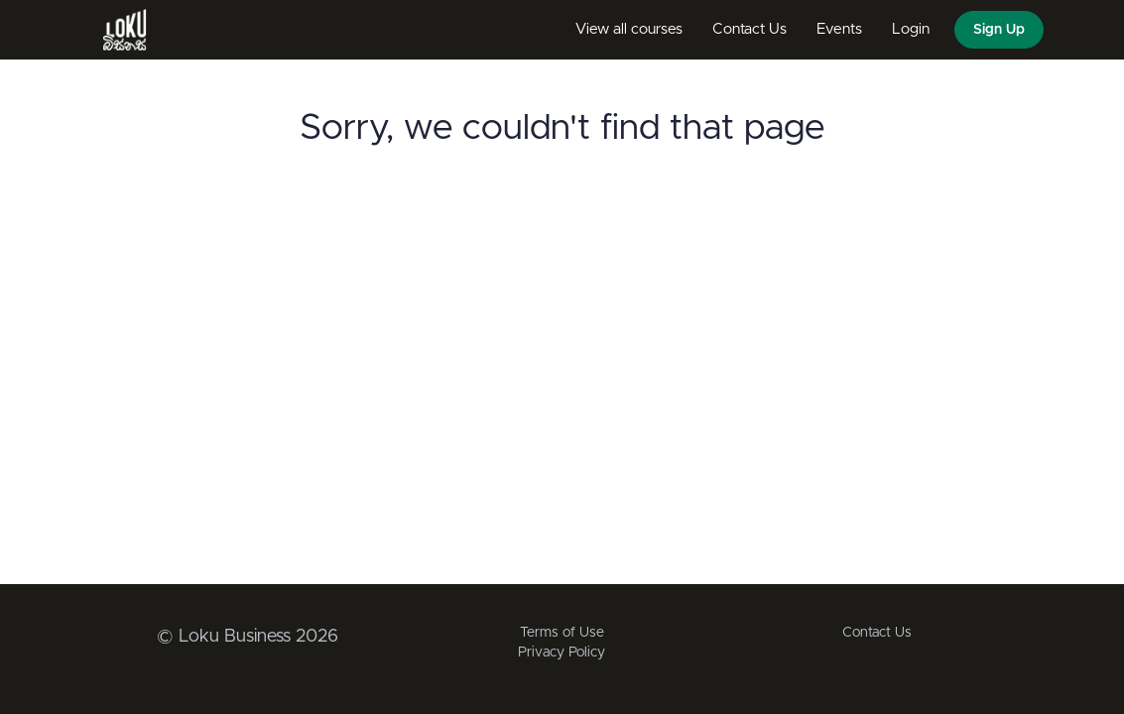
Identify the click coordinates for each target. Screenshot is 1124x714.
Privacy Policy (561, 652)
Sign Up (999, 30)
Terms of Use (562, 633)
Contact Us (749, 29)
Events (839, 29)
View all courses (629, 29)
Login (911, 29)
